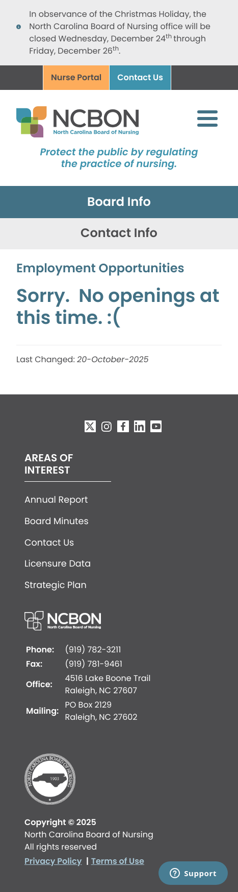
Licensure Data (57, 564)
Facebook (122, 426)
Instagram (106, 426)
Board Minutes (56, 521)
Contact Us (140, 77)
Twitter (90, 426)
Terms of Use (117, 861)
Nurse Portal (76, 77)
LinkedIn (139, 426)
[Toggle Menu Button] (207, 118)
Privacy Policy (53, 861)
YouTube (156, 426)
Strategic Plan (55, 585)
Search (187, 78)
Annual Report (56, 500)
